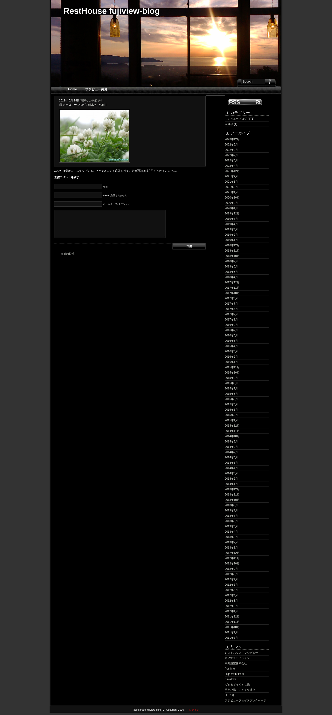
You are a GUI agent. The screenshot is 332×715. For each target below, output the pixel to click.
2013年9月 (231, 505)
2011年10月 (232, 627)
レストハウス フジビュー (241, 652)
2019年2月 (231, 234)
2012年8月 (231, 574)
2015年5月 (231, 399)
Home (72, 89)
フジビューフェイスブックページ (245, 700)
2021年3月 (231, 181)
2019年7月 (231, 218)
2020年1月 (231, 208)
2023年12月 (232, 139)
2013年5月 (231, 526)
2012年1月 (231, 611)
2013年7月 (231, 515)
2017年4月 (231, 309)
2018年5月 (231, 271)
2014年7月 (231, 452)
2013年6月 (231, 521)
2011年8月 (231, 637)
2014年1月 (231, 484)
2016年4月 (231, 346)
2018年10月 (232, 256)
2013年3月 (231, 537)
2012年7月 (231, 579)
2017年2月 (231, 314)
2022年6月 (231, 160)
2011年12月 (232, 616)
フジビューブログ (236, 118)
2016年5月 (231, 340)
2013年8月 (231, 510)
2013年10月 (232, 499)
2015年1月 (231, 420)
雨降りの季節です (91, 100)
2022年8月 (231, 149)
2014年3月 (231, 473)
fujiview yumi (96, 104)
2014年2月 (231, 478)
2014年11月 (232, 431)
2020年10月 (232, 197)
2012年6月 (231, 584)
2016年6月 (231, 335)
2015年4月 (231, 404)
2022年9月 (231, 144)
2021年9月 (231, 176)
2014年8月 (231, 446)
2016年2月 (231, 356)
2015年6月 (231, 393)
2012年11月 (232, 558)
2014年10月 (232, 436)
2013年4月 (231, 531)
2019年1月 (231, 240)
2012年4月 (231, 595)
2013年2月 (231, 542)
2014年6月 (231, 457)
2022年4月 (231, 165)
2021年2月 (231, 187)
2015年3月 (231, 409)
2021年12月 (232, 171)
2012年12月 (232, 553)
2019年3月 (231, 229)
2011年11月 (232, 621)
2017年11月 (232, 287)
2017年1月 (231, 319)
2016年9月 (231, 324)
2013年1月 (231, 547)
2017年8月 (231, 298)
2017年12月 (232, 282)
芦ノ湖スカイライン (237, 658)
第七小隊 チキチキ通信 (240, 689)
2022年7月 (231, 155)
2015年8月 (231, 383)
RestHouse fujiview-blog (111, 11)
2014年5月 (231, 462)
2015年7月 (231, 388)
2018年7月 (231, 261)
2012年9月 (231, 568)
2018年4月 (231, 277)
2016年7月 (231, 330)
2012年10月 (232, 563)
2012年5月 (231, 590)
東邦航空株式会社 (236, 663)
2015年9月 (231, 378)
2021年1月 (231, 192)
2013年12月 (232, 489)
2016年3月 (231, 351)
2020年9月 (231, 203)
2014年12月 (232, 425)
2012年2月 (231, 606)
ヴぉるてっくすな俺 (237, 684)
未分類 (229, 124)
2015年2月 (231, 415)
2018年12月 (232, 245)
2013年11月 (232, 494)
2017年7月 (231, 303)
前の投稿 (68, 253)
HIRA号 (229, 695)
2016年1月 (231, 362)
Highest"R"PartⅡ (235, 674)
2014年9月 (231, 441)
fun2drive (230, 679)
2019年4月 (231, 224)
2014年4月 (231, 468)
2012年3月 (231, 600)
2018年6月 (231, 266)
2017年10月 (232, 293)
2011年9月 (231, 632)
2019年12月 (232, 213)
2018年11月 (232, 250)
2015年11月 (232, 367)
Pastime (230, 668)
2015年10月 (232, 372)
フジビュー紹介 (96, 89)
